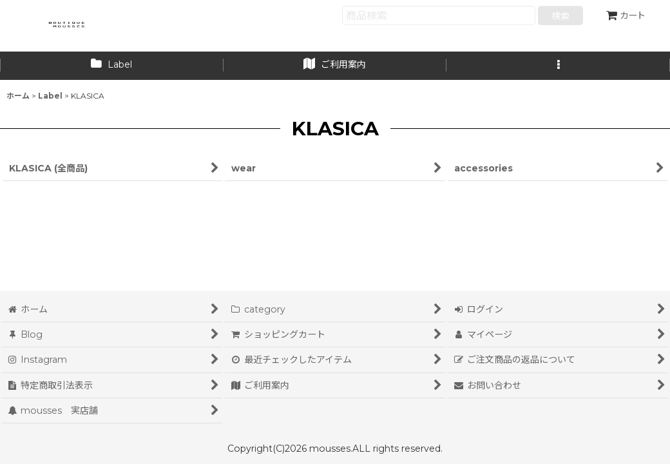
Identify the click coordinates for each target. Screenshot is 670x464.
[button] (558, 66)
